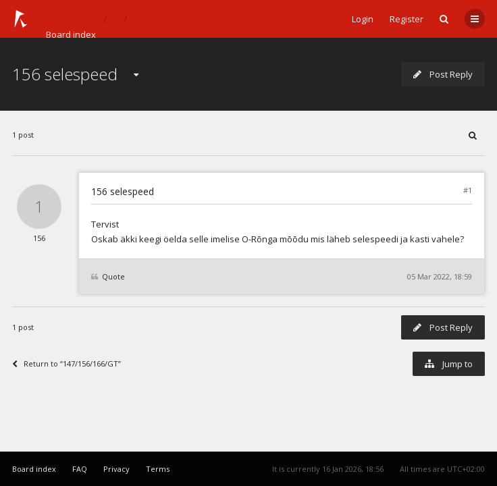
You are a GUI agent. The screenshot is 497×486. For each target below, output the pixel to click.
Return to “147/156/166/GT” (66, 363)
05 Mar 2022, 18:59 (439, 276)
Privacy (116, 469)
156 (39, 238)
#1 (467, 190)
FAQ (79, 469)
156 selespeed (64, 74)
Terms (157, 469)
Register (406, 19)
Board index (71, 34)
